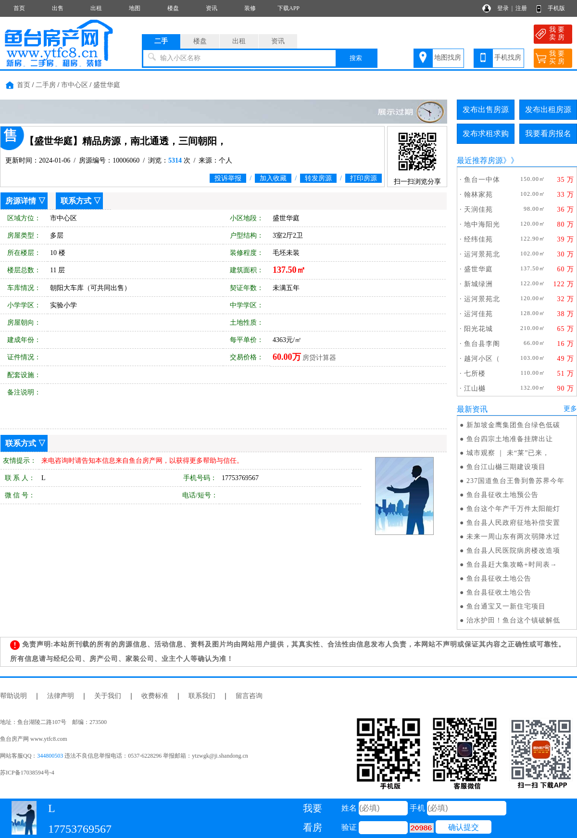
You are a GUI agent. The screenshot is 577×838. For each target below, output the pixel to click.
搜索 (356, 58)
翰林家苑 (478, 194)
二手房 (46, 85)
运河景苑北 (482, 254)
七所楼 (475, 373)
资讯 (211, 8)
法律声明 (60, 695)
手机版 (556, 8)
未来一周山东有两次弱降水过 (513, 536)
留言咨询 (249, 695)
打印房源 (363, 178)
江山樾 (475, 388)
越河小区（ (482, 358)
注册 (521, 8)
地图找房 (447, 57)
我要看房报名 (548, 133)
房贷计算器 (319, 357)
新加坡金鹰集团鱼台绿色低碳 (513, 425)
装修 (250, 8)
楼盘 (173, 8)
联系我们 (201, 695)
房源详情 (20, 201)
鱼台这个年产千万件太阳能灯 (513, 508)
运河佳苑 (478, 313)
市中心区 (74, 85)
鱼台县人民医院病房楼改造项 (513, 550)
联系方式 (76, 201)
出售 (57, 8)
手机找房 (507, 57)
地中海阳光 (482, 224)
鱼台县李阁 (482, 343)
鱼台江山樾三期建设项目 (506, 466)
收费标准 (154, 695)
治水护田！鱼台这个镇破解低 (513, 620)
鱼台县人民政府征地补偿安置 (513, 522)
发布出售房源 (486, 109)
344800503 (50, 755)
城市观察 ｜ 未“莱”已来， (508, 453)
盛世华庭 (106, 85)
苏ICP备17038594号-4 (27, 772)
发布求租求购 (486, 133)
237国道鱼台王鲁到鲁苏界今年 (515, 480)
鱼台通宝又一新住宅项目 (506, 606)
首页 (19, 8)
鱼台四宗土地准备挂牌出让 (509, 439)
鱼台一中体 (482, 179)
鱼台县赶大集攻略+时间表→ (511, 564)
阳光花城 (478, 328)
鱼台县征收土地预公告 (502, 494)
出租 (96, 8)
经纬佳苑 (478, 239)
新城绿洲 (478, 284)
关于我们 (107, 695)
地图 (134, 8)
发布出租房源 (548, 109)
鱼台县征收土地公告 (498, 578)
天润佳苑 (478, 209)
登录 (503, 8)
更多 (570, 408)
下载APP (288, 8)
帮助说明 (13, 695)
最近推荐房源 (480, 160)
